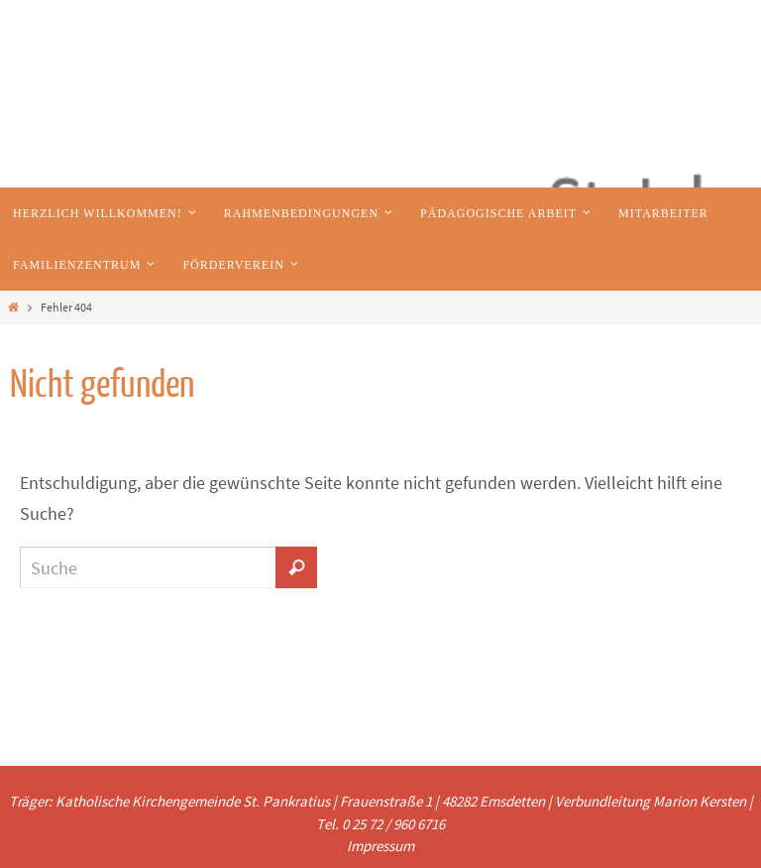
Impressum (380, 845)
